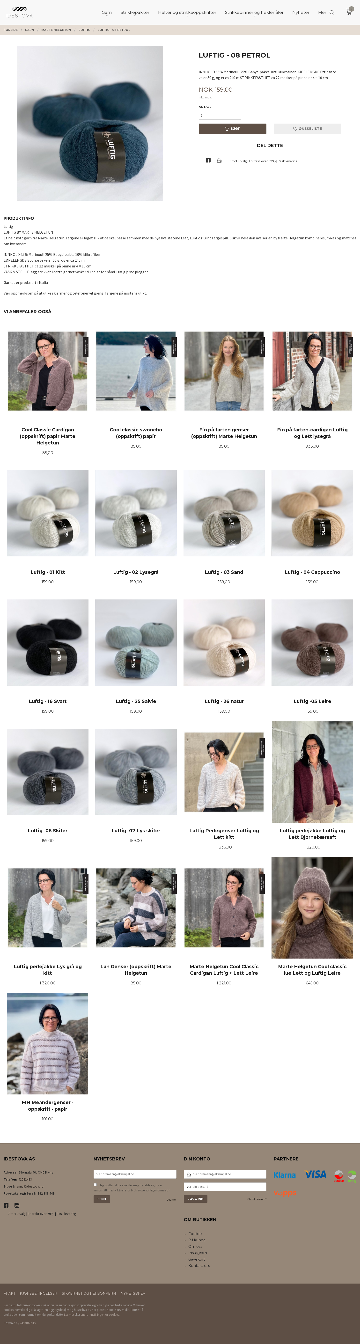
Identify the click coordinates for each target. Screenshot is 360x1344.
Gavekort (196, 1259)
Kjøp (233, 128)
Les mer (171, 1199)
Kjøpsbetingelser (38, 1293)
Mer (322, 12)
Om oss (195, 1246)
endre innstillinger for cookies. (100, 1315)
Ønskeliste (307, 128)
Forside (195, 1233)
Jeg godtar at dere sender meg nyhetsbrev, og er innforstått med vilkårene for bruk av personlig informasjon (132, 1188)
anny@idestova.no (30, 1186)
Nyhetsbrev (133, 1293)
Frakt (9, 1293)
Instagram (197, 1252)
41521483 (25, 1179)
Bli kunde (197, 1240)
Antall (205, 107)
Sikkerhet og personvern (89, 1293)
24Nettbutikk (28, 1323)
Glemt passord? (256, 1199)
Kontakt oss (199, 1265)
